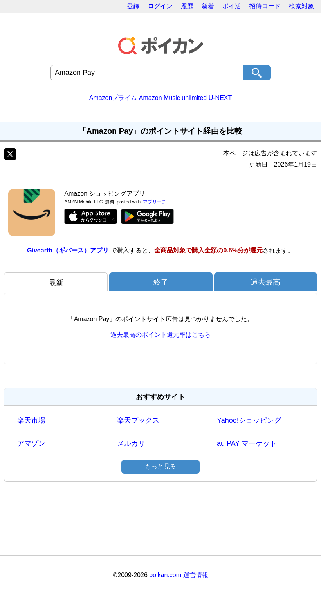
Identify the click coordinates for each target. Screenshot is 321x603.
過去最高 (265, 282)
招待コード (265, 6)
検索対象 (301, 6)
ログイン (160, 6)
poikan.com (165, 575)
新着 (208, 6)
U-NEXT (220, 97)
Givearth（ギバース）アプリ (68, 250)
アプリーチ (154, 202)
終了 (160, 282)
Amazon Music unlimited (173, 97)
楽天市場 (31, 420)
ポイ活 (231, 6)
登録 (133, 6)
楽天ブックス (138, 420)
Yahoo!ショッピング (249, 420)
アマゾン (31, 443)
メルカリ (131, 443)
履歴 (187, 6)
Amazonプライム (113, 97)
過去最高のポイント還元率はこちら (160, 334)
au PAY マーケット (247, 443)
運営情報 (195, 575)
